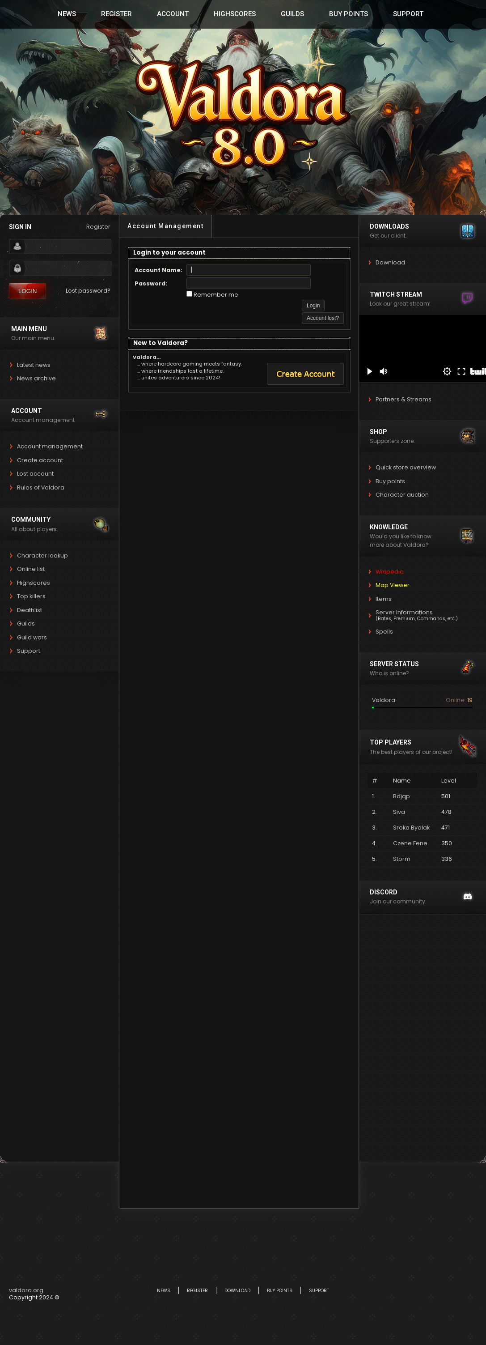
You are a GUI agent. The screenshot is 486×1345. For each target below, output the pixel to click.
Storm (401, 859)
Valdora (383, 700)
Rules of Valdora (40, 487)
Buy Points (348, 14)
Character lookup (42, 555)
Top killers (31, 596)
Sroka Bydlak (411, 827)
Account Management (165, 226)
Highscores (235, 14)
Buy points (390, 481)
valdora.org (26, 1290)
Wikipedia (390, 571)
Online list (31, 569)
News (67, 14)
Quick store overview (406, 467)
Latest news (34, 365)
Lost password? (88, 291)
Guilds (292, 14)
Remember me (216, 294)
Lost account (35, 473)
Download (390, 262)
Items (384, 599)
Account (173, 14)
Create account (40, 460)
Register (116, 14)
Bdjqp (401, 796)
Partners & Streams (403, 399)
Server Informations (417, 615)
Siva (399, 812)
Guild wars (32, 637)
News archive (36, 378)
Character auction (402, 494)
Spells (384, 631)
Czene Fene (410, 843)
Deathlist (29, 610)
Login (27, 291)
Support (408, 14)
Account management (50, 446)
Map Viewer (393, 585)
